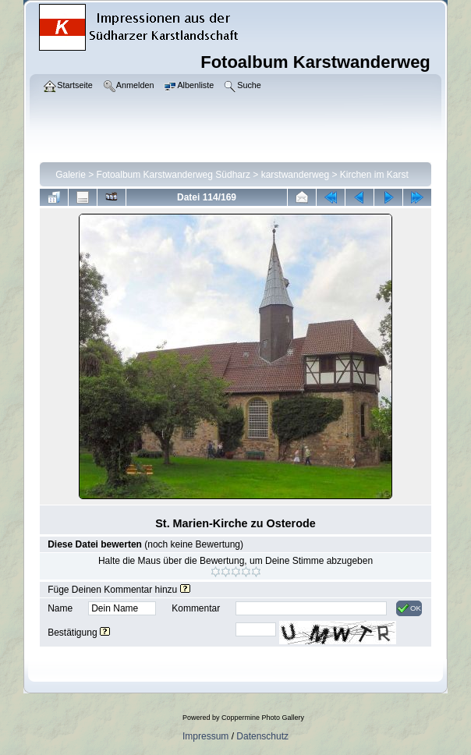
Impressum (205, 736)
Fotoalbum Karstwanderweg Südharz (173, 174)
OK (409, 608)
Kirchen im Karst (374, 174)
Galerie (70, 174)
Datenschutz (262, 736)
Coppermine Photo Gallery (262, 717)
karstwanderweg (295, 174)
